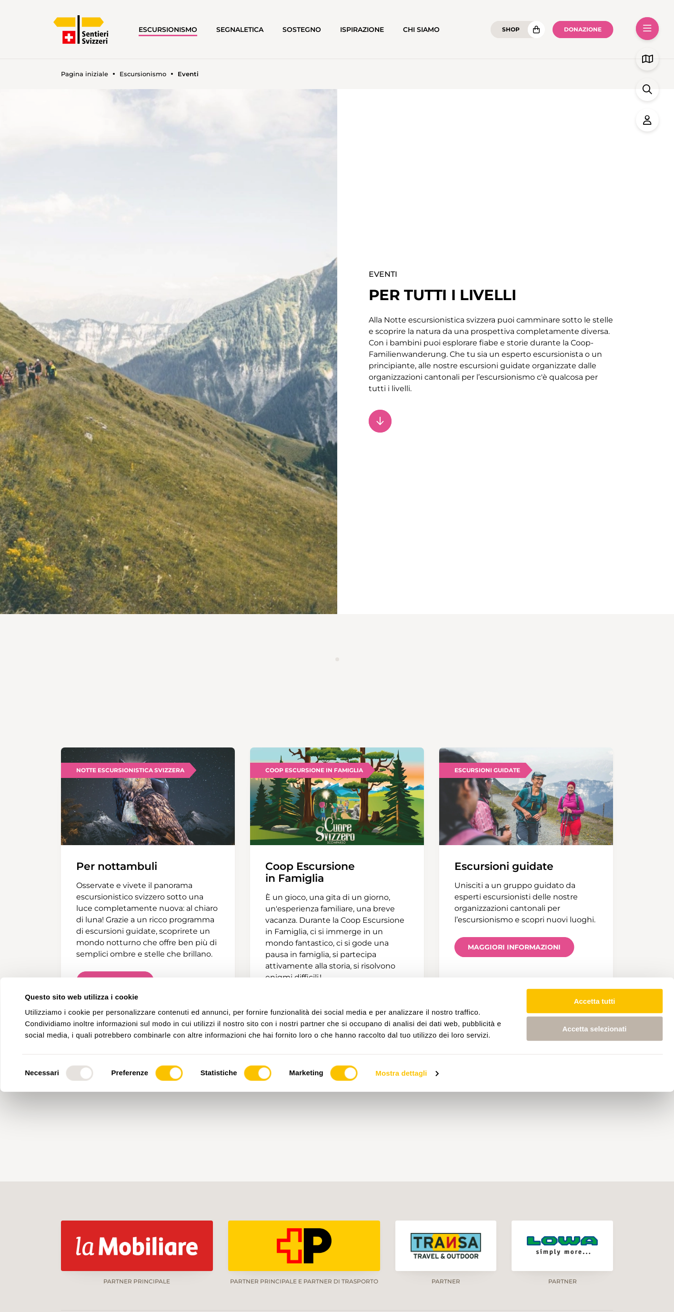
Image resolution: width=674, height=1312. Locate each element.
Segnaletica (239, 29)
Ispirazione (362, 29)
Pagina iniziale (84, 74)
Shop (511, 29)
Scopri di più (115, 981)
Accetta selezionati (594, 1249)
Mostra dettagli (401, 1293)
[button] (647, 28)
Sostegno (301, 29)
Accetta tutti (594, 1221)
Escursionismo (168, 29)
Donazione (583, 29)
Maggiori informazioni (514, 947)
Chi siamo (421, 29)
